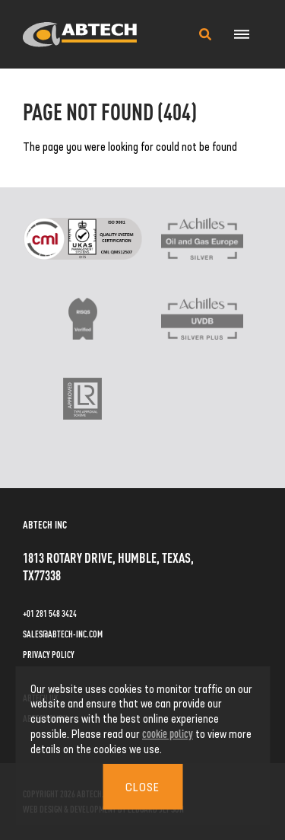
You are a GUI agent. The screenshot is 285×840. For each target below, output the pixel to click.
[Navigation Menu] (241, 34)
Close (142, 786)
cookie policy (167, 733)
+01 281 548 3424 (50, 613)
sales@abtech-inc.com (63, 634)
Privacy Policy (48, 654)
